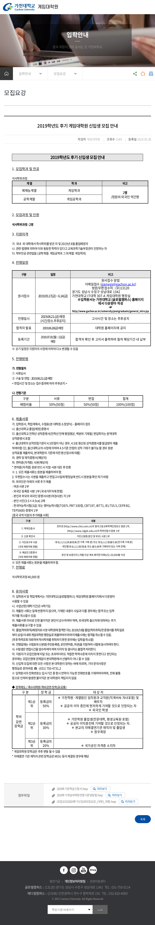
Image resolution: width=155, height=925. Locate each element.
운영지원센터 (97, 881)
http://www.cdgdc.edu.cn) (82, 531)
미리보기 (102, 789)
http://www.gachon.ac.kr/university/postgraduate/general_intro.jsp (110, 311)
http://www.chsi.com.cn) (78, 526)
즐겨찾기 (143, 73)
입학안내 (25, 73)
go (100, 909)
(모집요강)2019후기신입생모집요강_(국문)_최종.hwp (86, 801)
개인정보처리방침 (75, 881)
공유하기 (135, 73)
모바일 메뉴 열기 (150, 7)
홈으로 (6, 73)
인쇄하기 (151, 73)
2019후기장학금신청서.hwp (72, 789)
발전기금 (55, 881)
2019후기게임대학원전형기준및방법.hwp (80, 795)
